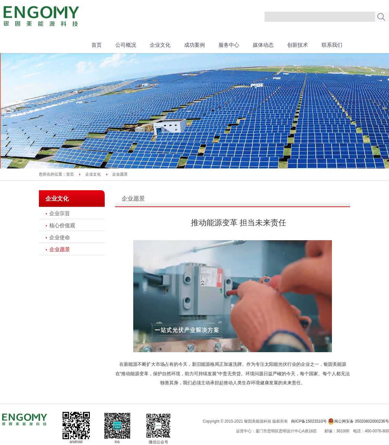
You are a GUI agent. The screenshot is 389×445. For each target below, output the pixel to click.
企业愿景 (59, 249)
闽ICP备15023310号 (308, 421)
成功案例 (194, 45)
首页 (96, 45)
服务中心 (228, 45)
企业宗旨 (59, 213)
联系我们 (332, 45)
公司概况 (125, 45)
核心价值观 (62, 225)
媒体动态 (263, 45)
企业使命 (59, 237)
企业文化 (160, 45)
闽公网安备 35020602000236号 (358, 421)
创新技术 (297, 45)
